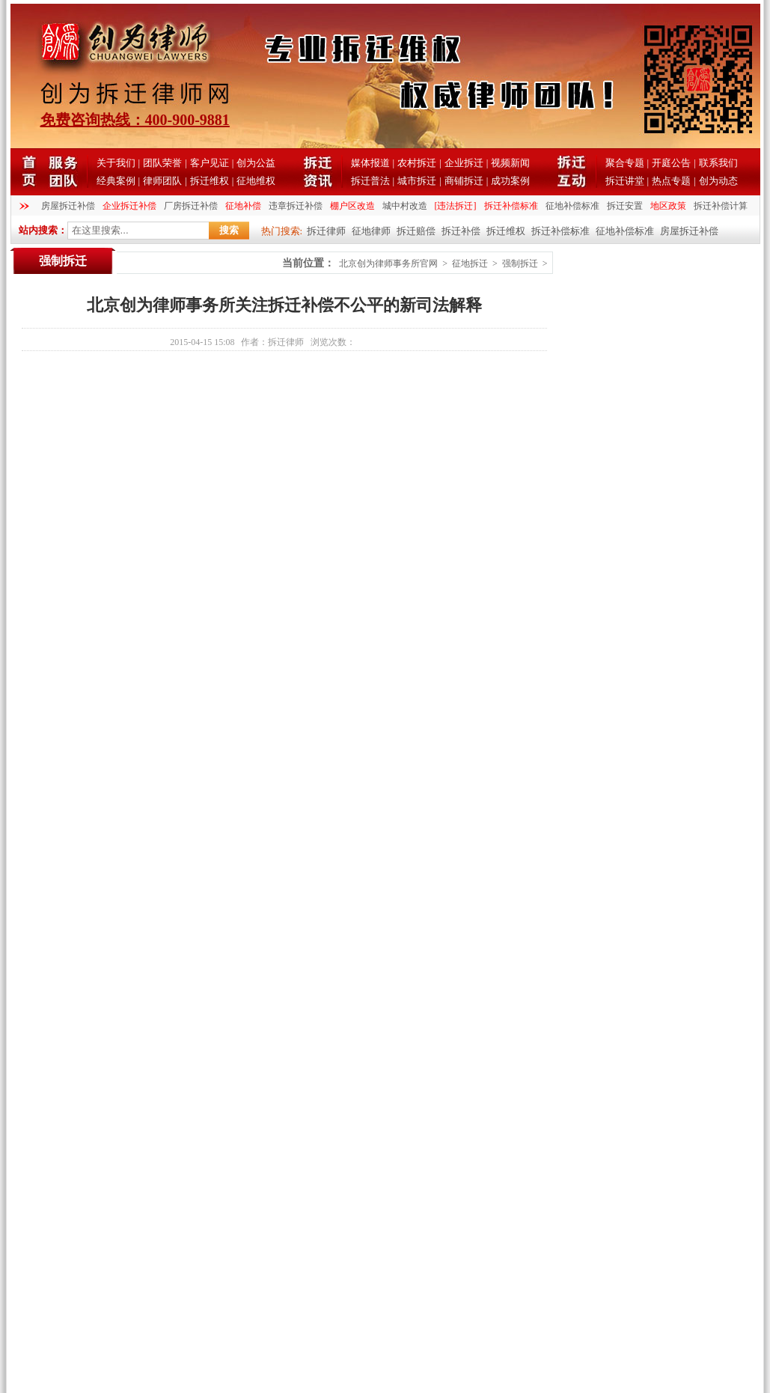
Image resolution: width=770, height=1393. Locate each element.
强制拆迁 (520, 263)
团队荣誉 (162, 162)
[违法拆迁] (456, 206)
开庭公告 (671, 162)
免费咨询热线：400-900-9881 (135, 120)
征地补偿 (243, 206)
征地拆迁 (470, 263)
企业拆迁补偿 (129, 206)
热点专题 (671, 180)
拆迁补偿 (460, 231)
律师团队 (162, 180)
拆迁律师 (326, 231)
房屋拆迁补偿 (68, 206)
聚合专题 (624, 162)
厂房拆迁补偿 (191, 206)
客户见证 (209, 162)
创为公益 (255, 162)
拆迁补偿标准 (511, 206)
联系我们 (718, 162)
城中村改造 (404, 206)
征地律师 (371, 231)
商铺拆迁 (463, 180)
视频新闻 (510, 162)
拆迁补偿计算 (721, 206)
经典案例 (116, 180)
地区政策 (668, 206)
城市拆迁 (416, 180)
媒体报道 (370, 162)
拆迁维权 (209, 180)
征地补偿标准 (572, 206)
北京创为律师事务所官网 (388, 263)
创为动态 (718, 180)
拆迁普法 (370, 180)
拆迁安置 (625, 206)
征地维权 (255, 180)
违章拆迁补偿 (296, 206)
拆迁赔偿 (416, 231)
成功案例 (510, 180)
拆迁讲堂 (624, 180)
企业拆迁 (463, 162)
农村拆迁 (416, 162)
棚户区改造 (352, 206)
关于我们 (116, 162)
